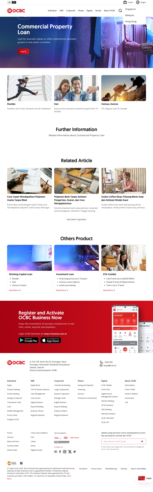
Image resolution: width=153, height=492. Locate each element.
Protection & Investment (87, 398)
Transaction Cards (14, 402)
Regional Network (37, 415)
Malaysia (129, 15)
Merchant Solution (108, 414)
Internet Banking (107, 401)
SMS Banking (106, 409)
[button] (141, 441)
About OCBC (109, 10)
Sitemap (124, 469)
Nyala (9, 385)
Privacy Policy (96, 469)
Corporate (70, 10)
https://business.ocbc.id (55, 333)
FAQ (32, 437)
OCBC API (105, 422)
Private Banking (13, 394)
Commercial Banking (62, 385)
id (9, 2)
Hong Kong (130, 21)
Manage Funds (60, 398)
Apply (23, 51)
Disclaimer (83, 469)
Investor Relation (131, 394)
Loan (9, 406)
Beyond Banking (37, 406)
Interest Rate (12, 450)
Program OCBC (13, 419)
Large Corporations (61, 389)
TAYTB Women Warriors (40, 389)
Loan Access (35, 398)
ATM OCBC (105, 389)
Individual (52, 10)
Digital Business (37, 402)
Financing (81, 389)
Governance (129, 398)
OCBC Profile (130, 389)
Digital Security (36, 450)
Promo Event (12, 415)
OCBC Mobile (106, 385)
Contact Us (58, 447)
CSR (126, 402)
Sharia (81, 10)
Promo (9, 433)
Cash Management (38, 394)
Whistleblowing (111, 469)
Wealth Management (15, 411)
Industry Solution (60, 411)
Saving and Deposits (85, 385)
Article (98, 10)
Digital (89, 10)
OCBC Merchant (107, 418)
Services (81, 394)
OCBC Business (107, 405)
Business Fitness (37, 411)
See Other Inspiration (76, 219)
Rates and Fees (13, 441)
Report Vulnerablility (138, 469)
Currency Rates (13, 446)
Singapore (130, 9)
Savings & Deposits (14, 398)
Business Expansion (61, 394)
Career (33, 441)
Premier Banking (13, 389)
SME (61, 10)
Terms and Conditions (39, 433)
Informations (130, 385)
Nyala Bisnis (35, 385)
